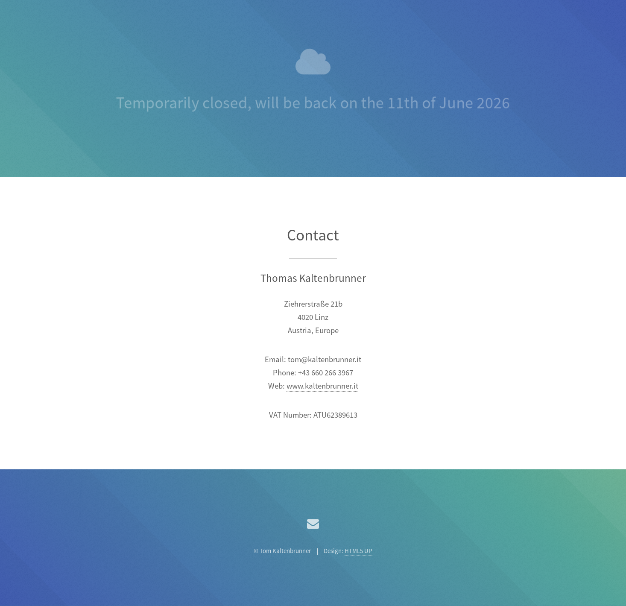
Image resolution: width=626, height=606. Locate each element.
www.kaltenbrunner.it (322, 386)
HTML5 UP (358, 551)
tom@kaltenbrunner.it (324, 359)
